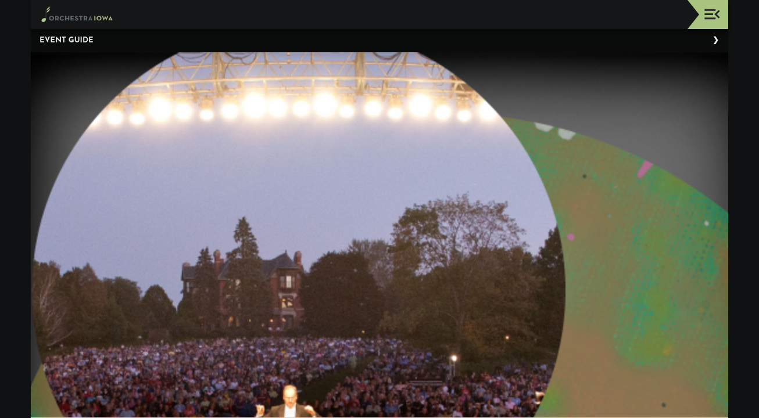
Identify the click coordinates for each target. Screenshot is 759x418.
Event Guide (67, 40)
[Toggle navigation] (712, 14)
